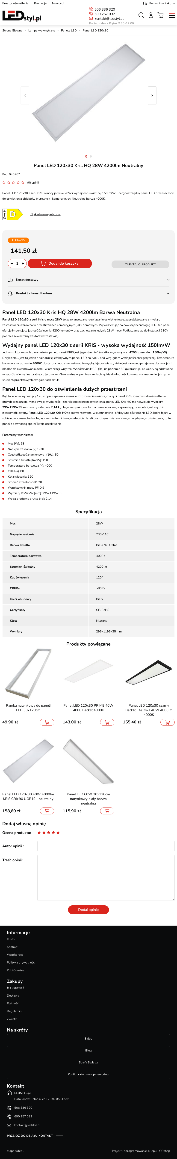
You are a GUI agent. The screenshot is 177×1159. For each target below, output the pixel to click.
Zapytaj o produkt (140, 264)
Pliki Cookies (15, 970)
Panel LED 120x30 (95, 30)
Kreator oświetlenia (15, 3)
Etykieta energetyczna (45, 214)
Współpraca (15, 955)
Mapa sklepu (15, 1151)
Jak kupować (15, 988)
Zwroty (12, 1019)
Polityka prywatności (21, 963)
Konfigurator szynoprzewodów (88, 1074)
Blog (88, 1050)
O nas (11, 939)
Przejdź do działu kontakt (30, 1136)
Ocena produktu (16, 832)
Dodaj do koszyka (63, 263)
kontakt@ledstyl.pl (109, 18)
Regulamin (14, 1011)
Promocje (40, 3)
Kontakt (12, 947)
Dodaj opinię (88, 909)
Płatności (13, 1003)
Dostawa (13, 996)
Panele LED (69, 30)
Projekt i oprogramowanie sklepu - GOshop (141, 1151)
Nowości (58, 3)
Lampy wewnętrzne (41, 30)
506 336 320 (104, 9)
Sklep (88, 1039)
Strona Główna (12, 30)
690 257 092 (104, 14)
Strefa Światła (88, 1062)
